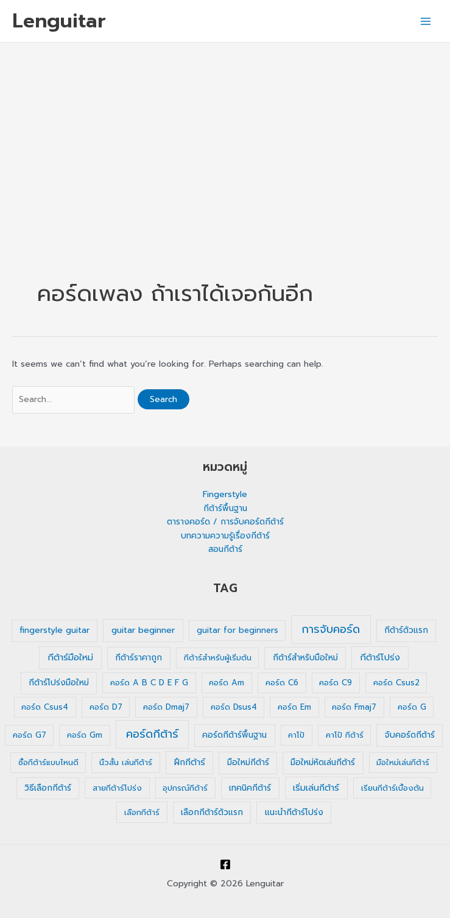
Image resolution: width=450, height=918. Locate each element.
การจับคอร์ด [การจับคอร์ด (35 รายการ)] (330, 629)
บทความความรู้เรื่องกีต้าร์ (225, 535)
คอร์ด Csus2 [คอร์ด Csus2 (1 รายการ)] (396, 682)
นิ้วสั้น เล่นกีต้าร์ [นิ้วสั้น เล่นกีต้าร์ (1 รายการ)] (125, 762)
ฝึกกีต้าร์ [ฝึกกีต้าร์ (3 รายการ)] (189, 762)
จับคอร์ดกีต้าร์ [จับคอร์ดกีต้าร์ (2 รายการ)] (410, 735)
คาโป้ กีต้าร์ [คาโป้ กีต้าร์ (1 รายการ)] (345, 735)
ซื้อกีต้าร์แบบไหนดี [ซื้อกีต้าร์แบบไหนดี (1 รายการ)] (48, 762)
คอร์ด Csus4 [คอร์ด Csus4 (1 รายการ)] (44, 707)
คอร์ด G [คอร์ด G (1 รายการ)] (412, 707)
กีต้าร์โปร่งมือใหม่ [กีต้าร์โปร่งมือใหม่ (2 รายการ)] (59, 682)
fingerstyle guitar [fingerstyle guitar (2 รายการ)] (54, 630)
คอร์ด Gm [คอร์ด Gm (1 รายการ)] (84, 735)
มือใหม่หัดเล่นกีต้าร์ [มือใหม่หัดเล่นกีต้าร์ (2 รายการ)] (322, 762)
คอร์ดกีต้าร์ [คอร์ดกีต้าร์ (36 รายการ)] (152, 734)
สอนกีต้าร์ (225, 549)
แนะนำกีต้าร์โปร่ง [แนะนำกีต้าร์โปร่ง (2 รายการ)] (294, 812)
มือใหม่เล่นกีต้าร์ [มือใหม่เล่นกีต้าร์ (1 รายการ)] (402, 762)
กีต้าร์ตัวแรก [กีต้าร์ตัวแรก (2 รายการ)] (406, 630)
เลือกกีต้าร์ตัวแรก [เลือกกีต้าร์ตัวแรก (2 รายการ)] (212, 812)
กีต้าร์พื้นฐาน (225, 508)
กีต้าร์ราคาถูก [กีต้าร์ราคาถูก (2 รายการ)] (138, 657)
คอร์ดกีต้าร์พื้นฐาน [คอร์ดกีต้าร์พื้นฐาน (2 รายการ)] (234, 735)
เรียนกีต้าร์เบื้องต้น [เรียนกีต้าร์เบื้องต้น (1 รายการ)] (392, 788)
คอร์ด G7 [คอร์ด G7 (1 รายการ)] (29, 735)
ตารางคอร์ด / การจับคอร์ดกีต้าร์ (225, 521)
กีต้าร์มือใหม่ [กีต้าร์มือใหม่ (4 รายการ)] (70, 657)
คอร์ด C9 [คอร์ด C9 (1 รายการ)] (335, 682)
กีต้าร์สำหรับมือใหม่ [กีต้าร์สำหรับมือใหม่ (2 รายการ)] (305, 657)
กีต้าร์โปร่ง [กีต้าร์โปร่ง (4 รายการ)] (380, 657)
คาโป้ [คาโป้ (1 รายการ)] (296, 735)
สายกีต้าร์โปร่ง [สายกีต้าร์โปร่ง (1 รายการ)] (117, 788)
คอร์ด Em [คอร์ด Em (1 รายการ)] (294, 707)
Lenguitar (59, 20)
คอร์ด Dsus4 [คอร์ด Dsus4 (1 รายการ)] (234, 707)
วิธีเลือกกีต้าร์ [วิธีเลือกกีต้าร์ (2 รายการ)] (47, 788)
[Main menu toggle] (425, 21)
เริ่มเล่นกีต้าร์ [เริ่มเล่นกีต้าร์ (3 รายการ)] (316, 788)
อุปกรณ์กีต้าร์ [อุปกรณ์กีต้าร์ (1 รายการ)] (185, 788)
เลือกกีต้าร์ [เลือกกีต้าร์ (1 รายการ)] (142, 812)
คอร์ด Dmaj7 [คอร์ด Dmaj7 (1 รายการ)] (166, 707)
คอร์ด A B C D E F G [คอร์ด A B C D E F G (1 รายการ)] (149, 682)
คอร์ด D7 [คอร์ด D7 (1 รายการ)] (106, 707)
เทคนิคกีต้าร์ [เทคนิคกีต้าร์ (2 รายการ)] (250, 788)
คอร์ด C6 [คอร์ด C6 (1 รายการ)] (281, 682)
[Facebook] (225, 864)
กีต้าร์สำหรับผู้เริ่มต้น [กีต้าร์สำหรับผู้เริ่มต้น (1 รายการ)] (217, 657)
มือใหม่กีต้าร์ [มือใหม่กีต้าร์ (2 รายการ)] (248, 762)
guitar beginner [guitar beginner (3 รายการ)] (143, 630)
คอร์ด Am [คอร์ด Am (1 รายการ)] (226, 682)
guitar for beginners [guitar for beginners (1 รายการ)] (237, 630)
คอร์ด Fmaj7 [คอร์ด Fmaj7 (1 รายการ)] (354, 707)
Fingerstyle (225, 494)
